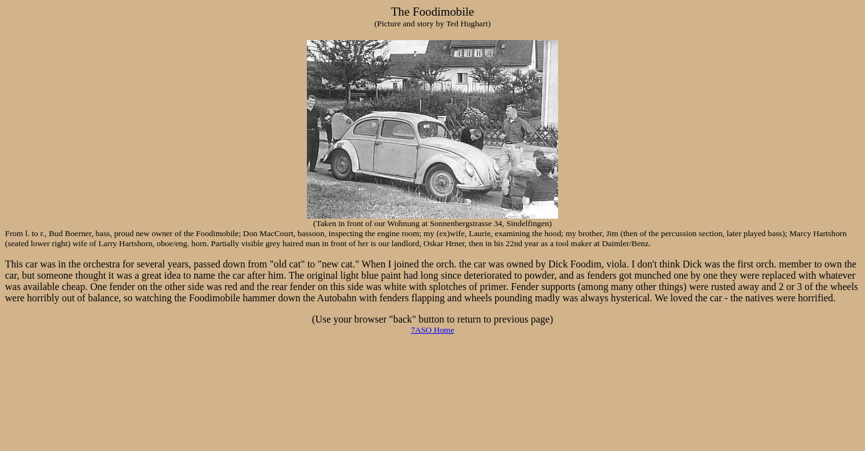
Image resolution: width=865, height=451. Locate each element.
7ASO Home (432, 329)
